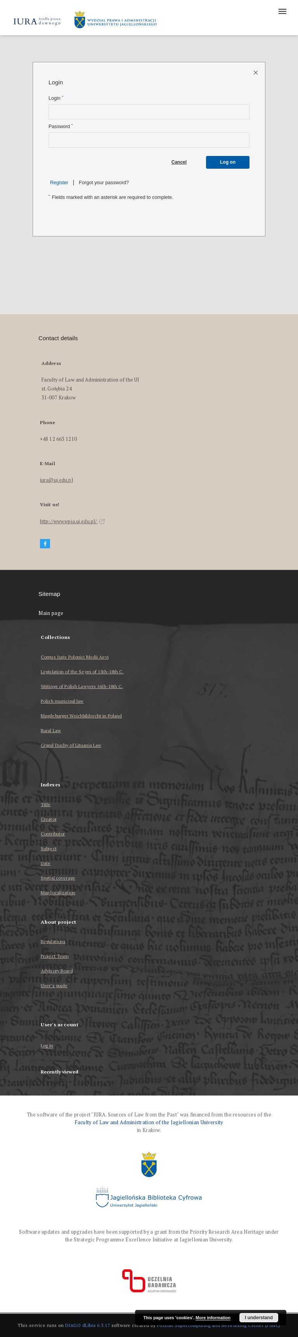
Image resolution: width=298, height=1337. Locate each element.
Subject (49, 848)
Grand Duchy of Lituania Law (71, 745)
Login (56, 98)
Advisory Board (57, 971)
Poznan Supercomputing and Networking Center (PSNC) (219, 1325)
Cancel (179, 162)
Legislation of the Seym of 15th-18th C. (82, 671)
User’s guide (54, 985)
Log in (47, 1045)
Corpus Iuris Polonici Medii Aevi (75, 657)
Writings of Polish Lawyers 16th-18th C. (82, 686)
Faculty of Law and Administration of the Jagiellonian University (149, 1122)
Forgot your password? (104, 182)
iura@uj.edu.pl (56, 480)
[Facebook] (45, 544)
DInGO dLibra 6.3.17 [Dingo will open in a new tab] (87, 1325)
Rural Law (51, 730)
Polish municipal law (62, 701)
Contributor (53, 834)
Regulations (53, 941)
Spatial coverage (58, 878)
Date (45, 863)
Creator (49, 819)
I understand (259, 1317)
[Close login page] (256, 72)
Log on (228, 162)
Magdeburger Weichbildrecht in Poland (81, 716)
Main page (51, 613)
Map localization (58, 892)
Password (61, 126)
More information (213, 1317)
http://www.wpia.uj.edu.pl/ (72, 521)
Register (59, 182)
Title (46, 804)
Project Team (55, 956)
